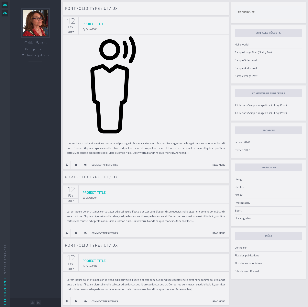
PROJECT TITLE (94, 23)
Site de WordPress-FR (248, 271)
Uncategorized (243, 218)
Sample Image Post (246, 76)
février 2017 (242, 150)
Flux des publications (247, 255)
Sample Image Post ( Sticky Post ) (254, 52)
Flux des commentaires (248, 263)
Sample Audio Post (246, 68)
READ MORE (219, 165)
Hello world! (242, 44)
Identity (239, 187)
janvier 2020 (242, 142)
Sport (238, 210)
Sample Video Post (246, 60)
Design (239, 179)
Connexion (241, 247)
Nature (239, 195)
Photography (242, 203)
